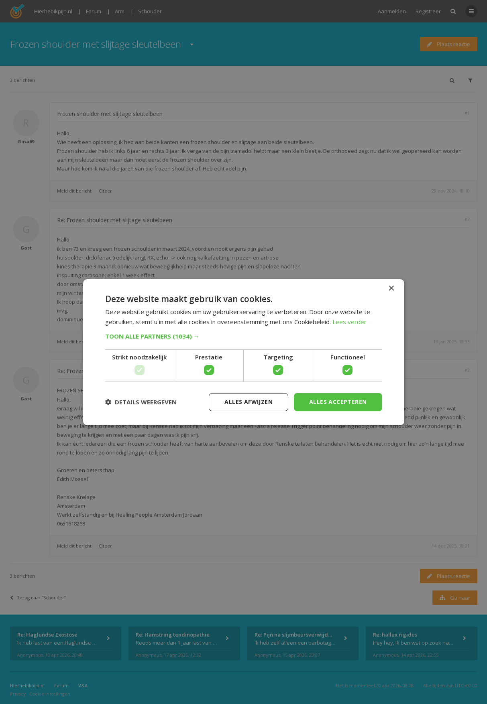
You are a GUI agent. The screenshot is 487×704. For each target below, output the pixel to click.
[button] (243, 336)
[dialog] (243, 352)
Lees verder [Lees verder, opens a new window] (349, 322)
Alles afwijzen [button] (248, 402)
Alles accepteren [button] (338, 402)
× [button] (391, 288)
